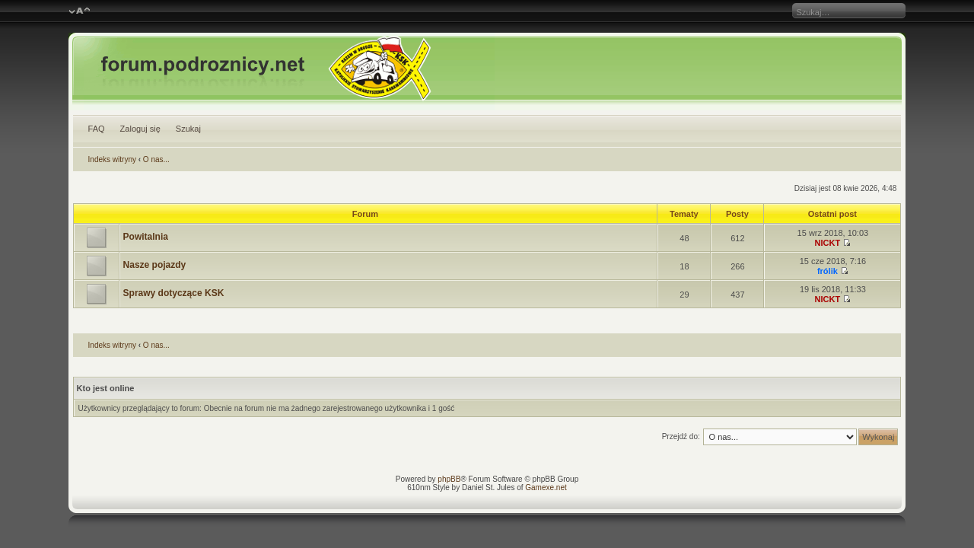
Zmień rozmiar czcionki (79, 11)
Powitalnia (145, 236)
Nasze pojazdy (154, 265)
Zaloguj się (140, 128)
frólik (827, 271)
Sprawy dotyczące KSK (173, 293)
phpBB (449, 479)
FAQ (96, 128)
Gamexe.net (545, 487)
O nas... (156, 159)
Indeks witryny (112, 159)
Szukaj (188, 128)
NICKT (828, 242)
